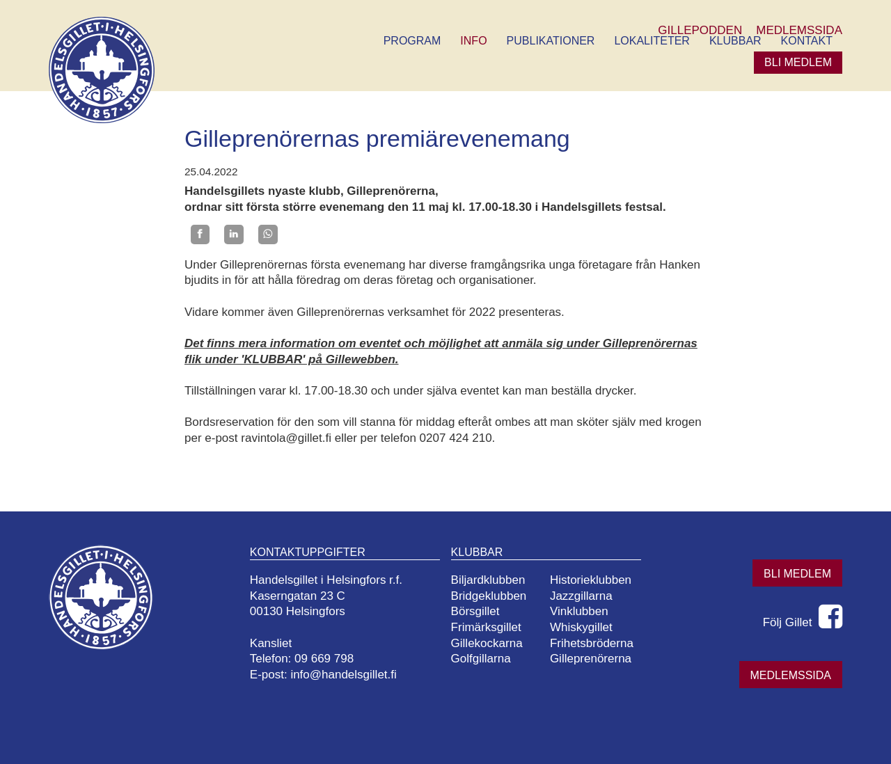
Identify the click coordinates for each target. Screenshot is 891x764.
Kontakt (807, 41)
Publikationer (551, 41)
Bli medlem (798, 62)
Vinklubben (579, 611)
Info (473, 41)
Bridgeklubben (489, 596)
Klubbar (735, 41)
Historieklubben (590, 580)
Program (412, 41)
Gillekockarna (487, 643)
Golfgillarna (481, 658)
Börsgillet (475, 611)
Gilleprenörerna (590, 658)
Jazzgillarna (581, 596)
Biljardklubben (488, 580)
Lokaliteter (651, 41)
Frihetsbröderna (591, 643)
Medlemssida (790, 675)
